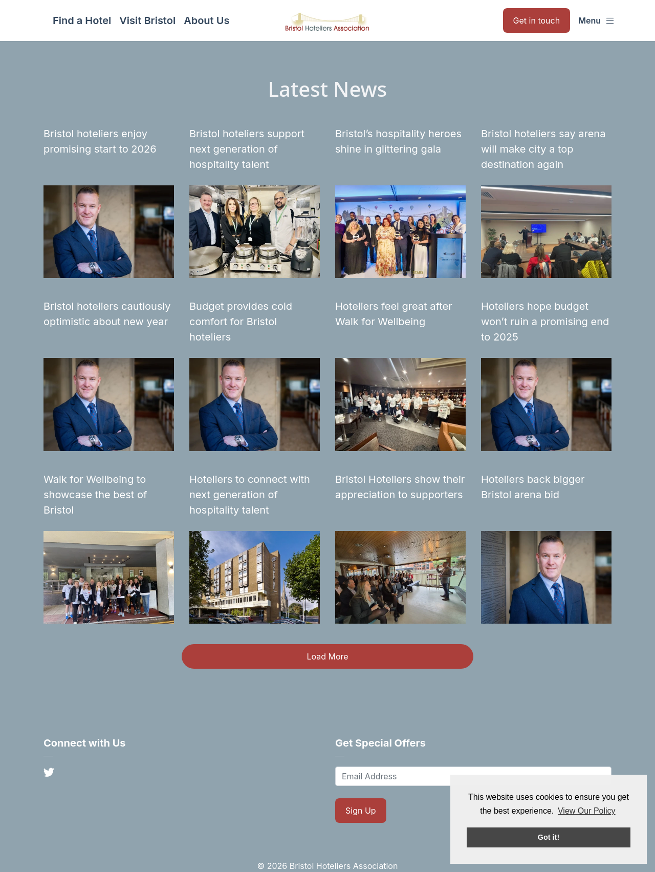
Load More (327, 656)
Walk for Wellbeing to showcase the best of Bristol (95, 494)
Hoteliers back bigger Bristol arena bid (532, 487)
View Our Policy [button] (587, 810)
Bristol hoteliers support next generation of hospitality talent (246, 149)
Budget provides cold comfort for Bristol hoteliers (240, 321)
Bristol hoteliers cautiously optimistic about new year (107, 314)
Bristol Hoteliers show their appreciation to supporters (400, 487)
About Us (206, 20)
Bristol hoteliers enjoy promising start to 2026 (100, 141)
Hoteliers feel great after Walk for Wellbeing (393, 314)
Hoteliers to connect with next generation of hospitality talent (249, 494)
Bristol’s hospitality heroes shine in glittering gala (398, 141)
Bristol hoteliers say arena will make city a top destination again (543, 149)
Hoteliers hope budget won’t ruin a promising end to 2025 (545, 321)
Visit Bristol (147, 20)
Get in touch (536, 20)
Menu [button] (596, 20)
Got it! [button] (548, 837)
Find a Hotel (82, 20)
